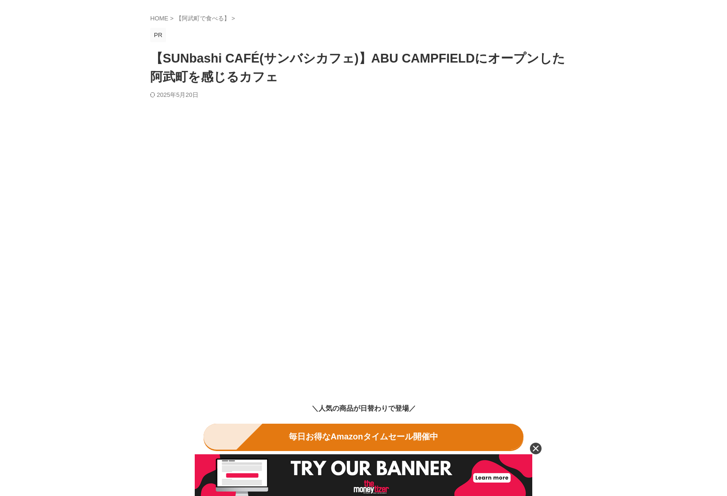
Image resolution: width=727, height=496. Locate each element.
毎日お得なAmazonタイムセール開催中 (363, 435)
